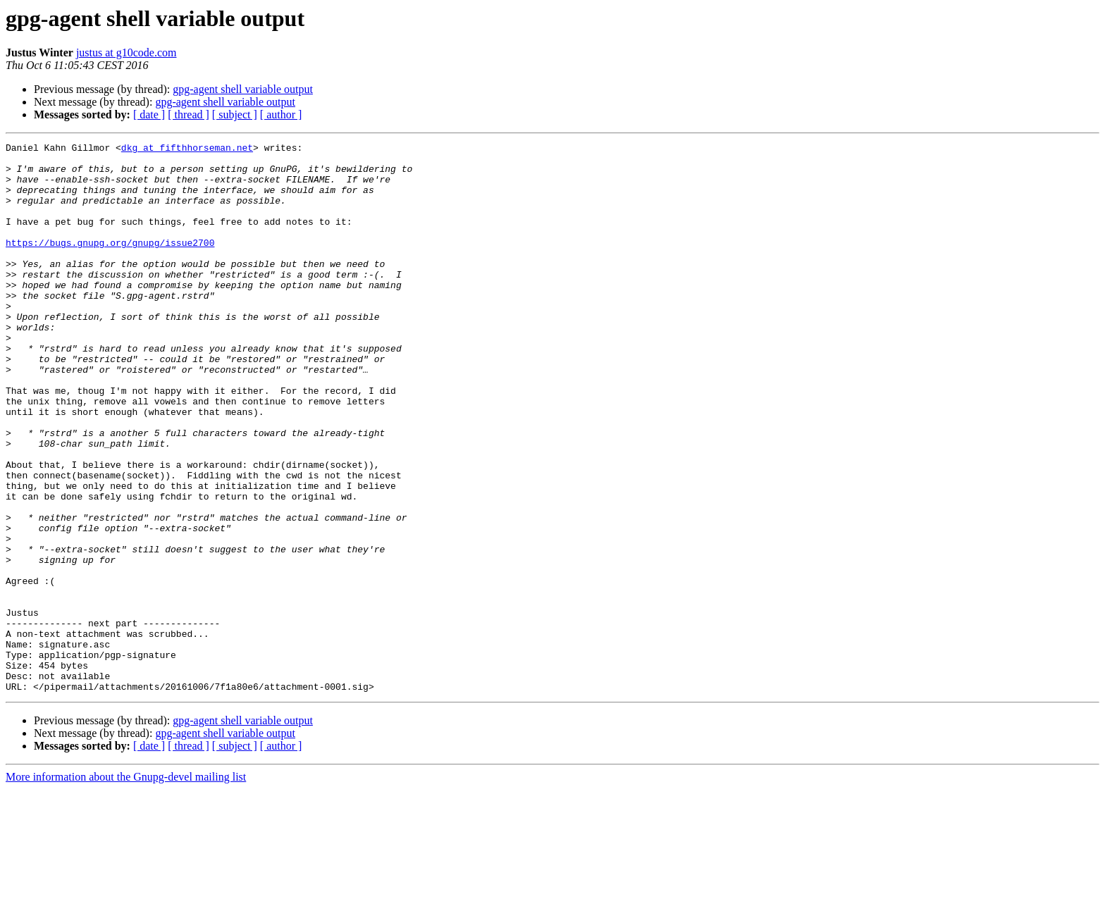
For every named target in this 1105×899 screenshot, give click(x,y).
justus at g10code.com (126, 52)
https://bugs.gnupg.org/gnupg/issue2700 (110, 263)
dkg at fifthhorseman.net (187, 149)
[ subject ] (234, 114)
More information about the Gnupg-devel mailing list (126, 887)
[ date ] (149, 114)
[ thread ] (188, 114)
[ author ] (281, 114)
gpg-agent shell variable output (243, 89)
